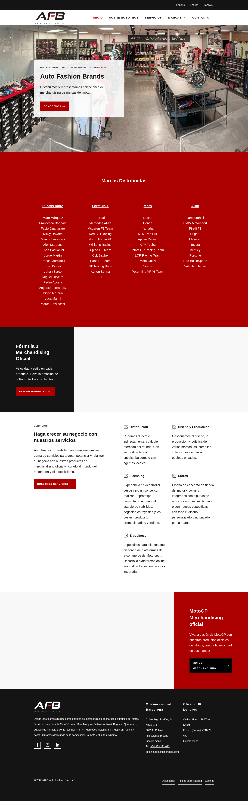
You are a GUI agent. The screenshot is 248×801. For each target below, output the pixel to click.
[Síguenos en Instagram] (47, 745)
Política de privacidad (190, 780)
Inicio (98, 17)
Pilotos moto (52, 206)
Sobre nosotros (124, 17)
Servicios (153, 17)
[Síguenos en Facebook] (37, 745)
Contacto (200, 17)
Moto (148, 206)
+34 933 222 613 (160, 746)
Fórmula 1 (100, 206)
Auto (195, 206)
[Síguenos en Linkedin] (57, 745)
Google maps (153, 741)
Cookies (209, 780)
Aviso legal (168, 780)
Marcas (178, 17)
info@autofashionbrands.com (162, 751)
